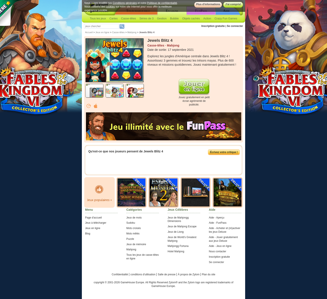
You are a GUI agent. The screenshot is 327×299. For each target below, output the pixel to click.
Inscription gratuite (213, 26)
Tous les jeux (98, 18)
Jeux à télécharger (95, 222)
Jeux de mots (134, 217)
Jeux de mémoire (136, 244)
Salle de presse (167, 274)
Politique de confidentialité (162, 3)
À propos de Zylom (189, 274)
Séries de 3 (146, 18)
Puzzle (130, 238)
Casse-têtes (128, 18)
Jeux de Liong (176, 231)
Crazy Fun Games (225, 18)
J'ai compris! (233, 4)
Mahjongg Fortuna (178, 246)
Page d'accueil (93, 217)
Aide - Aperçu (216, 217)
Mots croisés (133, 228)
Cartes (113, 18)
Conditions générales (125, 3)
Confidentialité (120, 274)
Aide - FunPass (217, 222)
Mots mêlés (132, 233)
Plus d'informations (208, 4)
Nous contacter (217, 251)
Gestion (162, 18)
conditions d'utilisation (143, 274)
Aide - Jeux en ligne (220, 246)
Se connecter (235, 26)
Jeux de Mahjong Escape (182, 226)
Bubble (174, 18)
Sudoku (130, 222)
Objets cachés (191, 18)
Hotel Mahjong (176, 251)
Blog (87, 233)
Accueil (89, 32)
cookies (110, 6)
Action (207, 18)
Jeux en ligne (102, 32)
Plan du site (208, 274)
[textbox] (101, 26)
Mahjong (131, 32)
